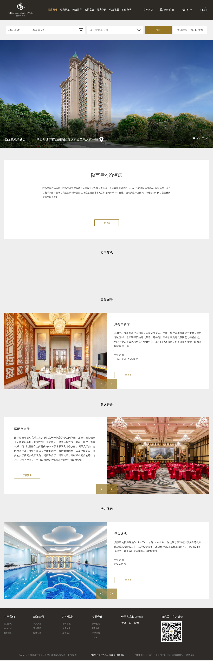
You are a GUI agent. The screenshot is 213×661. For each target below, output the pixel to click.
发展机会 (66, 633)
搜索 (158, 30)
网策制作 (72, 655)
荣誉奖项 (37, 628)
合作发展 (96, 623)
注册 (171, 10)
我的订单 (187, 10)
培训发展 (66, 623)
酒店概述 (52, 9)
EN (203, 10)
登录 (166, 10)
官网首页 (148, 10)
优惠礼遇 (114, 9)
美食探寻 (77, 9)
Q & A (94, 637)
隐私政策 (190, 655)
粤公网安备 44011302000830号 (169, 655)
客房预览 (65, 9)
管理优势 (96, 633)
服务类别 (96, 628)
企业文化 (8, 628)
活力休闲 (102, 9)
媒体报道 (37, 633)
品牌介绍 (8, 623)
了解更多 (106, 222)
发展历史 (37, 623)
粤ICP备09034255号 (144, 655)
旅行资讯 (126, 9)
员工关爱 (66, 628)
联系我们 (8, 633)
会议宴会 (89, 9)
